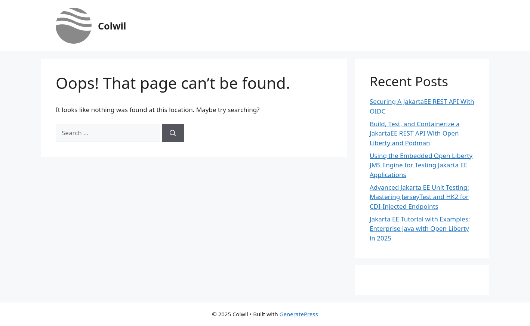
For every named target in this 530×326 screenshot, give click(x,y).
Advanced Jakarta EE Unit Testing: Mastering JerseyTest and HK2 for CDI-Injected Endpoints (419, 197)
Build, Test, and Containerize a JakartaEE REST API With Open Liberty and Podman (414, 133)
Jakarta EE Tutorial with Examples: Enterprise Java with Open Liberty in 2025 (420, 228)
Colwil (112, 25)
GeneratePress (299, 314)
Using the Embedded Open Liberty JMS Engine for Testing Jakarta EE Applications (421, 165)
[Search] (173, 133)
